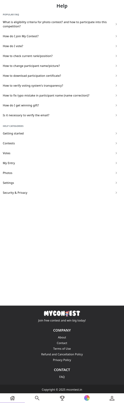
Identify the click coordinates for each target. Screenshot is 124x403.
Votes (60, 153)
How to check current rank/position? (60, 56)
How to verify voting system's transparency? (60, 85)
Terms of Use (62, 349)
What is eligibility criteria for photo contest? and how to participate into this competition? (60, 24)
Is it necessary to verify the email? (60, 115)
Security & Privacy (60, 193)
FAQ (62, 377)
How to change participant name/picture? (60, 66)
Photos (60, 173)
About (62, 337)
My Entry (60, 163)
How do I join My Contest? (60, 36)
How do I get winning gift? (60, 105)
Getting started (60, 133)
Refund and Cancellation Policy (62, 354)
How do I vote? (60, 46)
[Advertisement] (62, 223)
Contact (62, 343)
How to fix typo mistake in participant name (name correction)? (60, 95)
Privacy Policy (62, 360)
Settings (60, 183)
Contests (60, 143)
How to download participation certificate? (60, 76)
